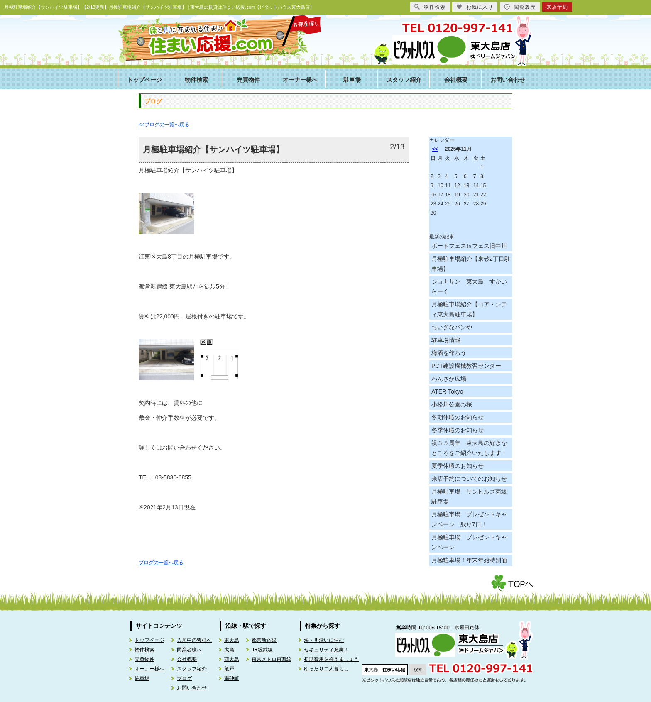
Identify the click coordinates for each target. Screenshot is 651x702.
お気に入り (474, 7)
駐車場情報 (445, 340)
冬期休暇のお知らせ (457, 417)
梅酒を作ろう (448, 353)
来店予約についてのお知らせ (469, 478)
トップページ (144, 80)
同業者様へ (189, 650)
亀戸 (229, 669)
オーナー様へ (300, 80)
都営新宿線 (264, 640)
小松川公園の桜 (451, 404)
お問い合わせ (507, 80)
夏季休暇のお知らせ (457, 465)
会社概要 (455, 80)
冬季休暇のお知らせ (457, 430)
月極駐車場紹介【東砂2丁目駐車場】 (470, 263)
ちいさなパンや (451, 327)
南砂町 (231, 678)
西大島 (231, 659)
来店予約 (557, 7)
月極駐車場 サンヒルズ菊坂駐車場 (469, 496)
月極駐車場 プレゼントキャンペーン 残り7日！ (469, 519)
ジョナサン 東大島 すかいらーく (469, 286)
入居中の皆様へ (194, 640)
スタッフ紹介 (404, 80)
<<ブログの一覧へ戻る (164, 124)
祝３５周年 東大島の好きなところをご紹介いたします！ (469, 448)
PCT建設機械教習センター (466, 365)
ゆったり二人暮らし (326, 669)
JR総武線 (262, 650)
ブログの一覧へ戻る (161, 562)
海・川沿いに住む (324, 640)
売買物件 (248, 80)
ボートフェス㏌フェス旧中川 (469, 245)
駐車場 (352, 80)
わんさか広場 (448, 378)
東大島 (231, 640)
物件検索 (196, 80)
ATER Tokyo (447, 391)
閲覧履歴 (520, 7)
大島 (229, 650)
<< (435, 149)
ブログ (184, 678)
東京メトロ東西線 (271, 659)
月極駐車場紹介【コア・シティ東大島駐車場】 (469, 309)
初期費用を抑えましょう (331, 659)
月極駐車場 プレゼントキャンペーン (469, 542)
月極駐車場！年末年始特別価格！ (469, 565)
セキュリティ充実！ (326, 650)
